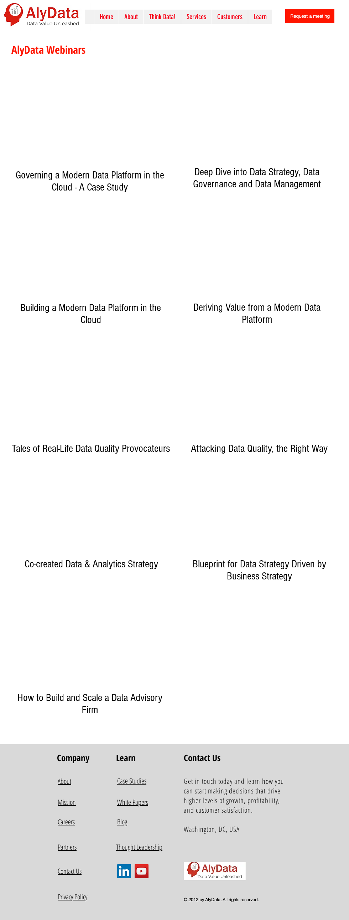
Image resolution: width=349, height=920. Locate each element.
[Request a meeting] (309, 16)
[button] (196, 17)
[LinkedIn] (124, 871)
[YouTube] (142, 871)
